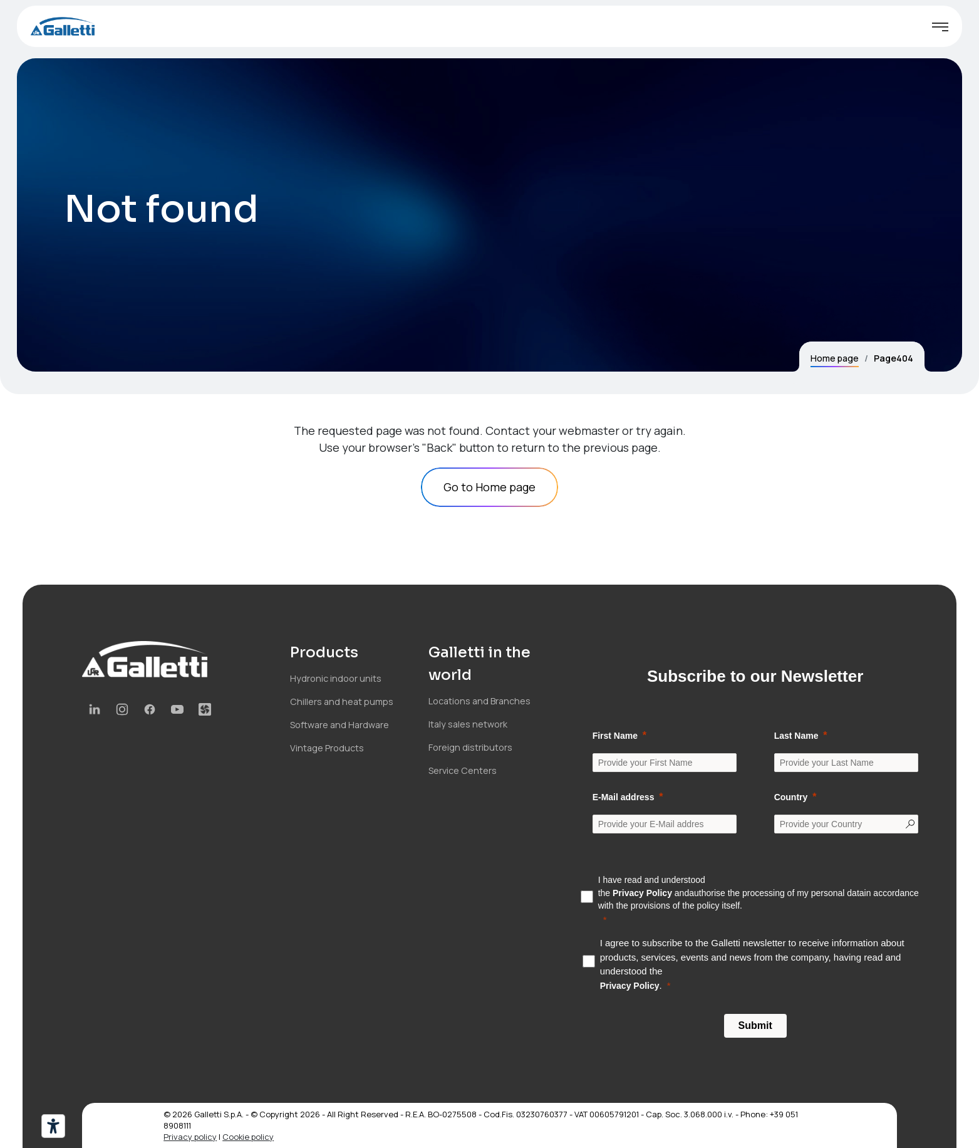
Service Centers (462, 770)
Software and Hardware (339, 725)
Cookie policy (248, 1136)
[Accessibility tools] (53, 1126)
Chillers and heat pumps (341, 701)
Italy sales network (467, 724)
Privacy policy (190, 1136)
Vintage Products (327, 748)
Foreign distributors (470, 747)
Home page (835, 358)
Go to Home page (489, 486)
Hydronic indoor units (335, 678)
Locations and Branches (479, 701)
